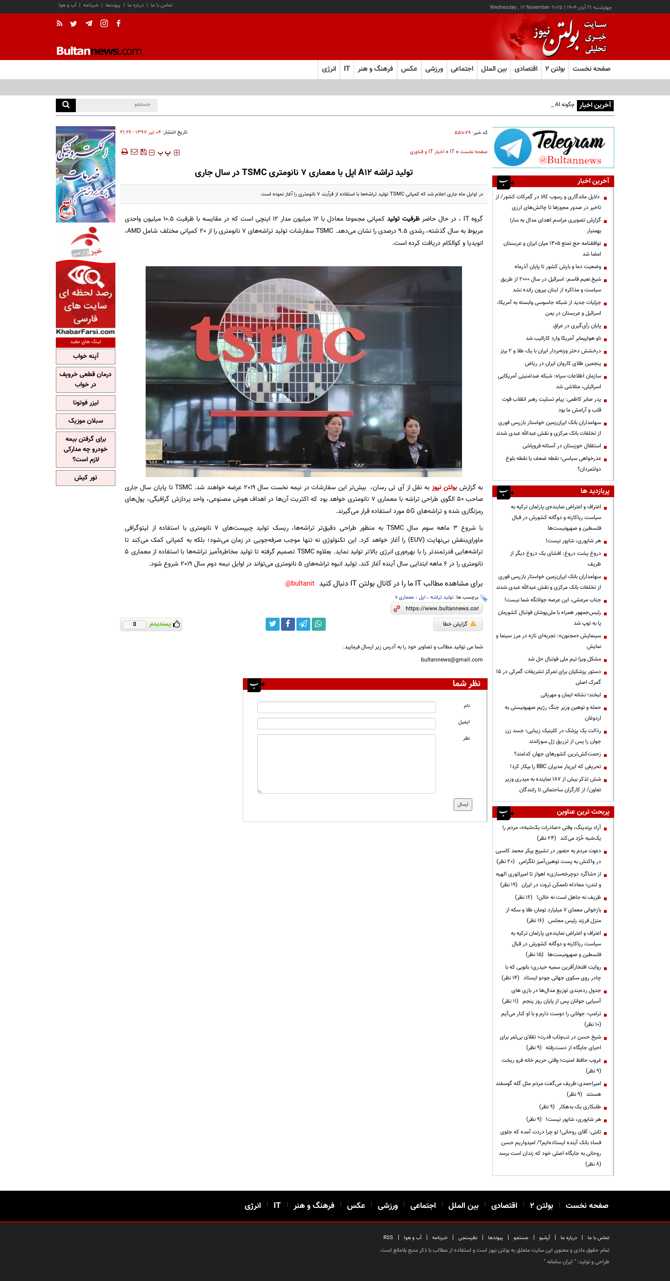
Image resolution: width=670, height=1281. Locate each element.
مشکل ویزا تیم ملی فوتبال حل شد (564, 659)
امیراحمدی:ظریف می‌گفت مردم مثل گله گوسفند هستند (548, 1089)
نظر (466, 738)
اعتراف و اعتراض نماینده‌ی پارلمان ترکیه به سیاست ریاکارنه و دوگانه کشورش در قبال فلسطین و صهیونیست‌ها (556, 518)
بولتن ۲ (555, 69)
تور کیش (85, 478)
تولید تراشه (442, 597)
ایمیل (464, 722)
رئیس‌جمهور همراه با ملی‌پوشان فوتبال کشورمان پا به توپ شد (549, 617)
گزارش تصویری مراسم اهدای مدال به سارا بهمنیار (555, 225)
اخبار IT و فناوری (427, 152)
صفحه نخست (591, 69)
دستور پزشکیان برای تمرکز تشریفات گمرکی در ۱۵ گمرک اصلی (548, 677)
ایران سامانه (560, 1262)
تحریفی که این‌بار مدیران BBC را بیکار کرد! (555, 766)
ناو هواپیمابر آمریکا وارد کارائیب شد (563, 338)
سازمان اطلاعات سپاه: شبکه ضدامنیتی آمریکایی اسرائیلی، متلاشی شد (549, 381)
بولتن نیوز (444, 487)
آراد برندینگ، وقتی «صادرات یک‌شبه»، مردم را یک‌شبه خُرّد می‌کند (551, 833)
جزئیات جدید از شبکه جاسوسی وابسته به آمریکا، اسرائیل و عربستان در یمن (549, 307)
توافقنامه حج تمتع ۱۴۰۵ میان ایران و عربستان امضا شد (552, 248)
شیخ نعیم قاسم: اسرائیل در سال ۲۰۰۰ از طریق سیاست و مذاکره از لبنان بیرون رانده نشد (551, 284)
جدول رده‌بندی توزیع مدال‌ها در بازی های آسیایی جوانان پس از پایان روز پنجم (551, 995)
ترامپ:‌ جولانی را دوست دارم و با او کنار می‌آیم (549, 1019)
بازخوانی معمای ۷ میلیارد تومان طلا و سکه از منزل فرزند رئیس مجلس (553, 915)
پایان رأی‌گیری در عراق (577, 326)
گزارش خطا (459, 624)
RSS (388, 1238)
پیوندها (113, 5)
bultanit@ (300, 584)
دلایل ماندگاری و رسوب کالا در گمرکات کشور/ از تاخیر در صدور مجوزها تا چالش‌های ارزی (548, 202)
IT (452, 152)
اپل (422, 597)
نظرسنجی (467, 1238)
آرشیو (544, 1238)
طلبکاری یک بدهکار (570, 1107)
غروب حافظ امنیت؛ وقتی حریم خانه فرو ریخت (550, 1065)
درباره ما (135, 5)
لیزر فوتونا (86, 403)
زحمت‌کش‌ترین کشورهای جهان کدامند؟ (557, 754)
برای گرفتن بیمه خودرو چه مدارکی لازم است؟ (85, 449)
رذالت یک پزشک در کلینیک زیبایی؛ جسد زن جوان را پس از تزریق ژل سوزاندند (553, 736)
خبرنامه (91, 5)
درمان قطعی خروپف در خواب (86, 380)
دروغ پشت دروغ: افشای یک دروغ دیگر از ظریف (555, 558)
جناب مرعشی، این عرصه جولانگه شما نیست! (552, 600)
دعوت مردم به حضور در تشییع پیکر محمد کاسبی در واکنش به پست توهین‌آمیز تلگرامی (548, 856)
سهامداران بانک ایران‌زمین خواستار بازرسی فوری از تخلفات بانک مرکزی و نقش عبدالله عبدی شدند (548, 428)
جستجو (521, 1238)
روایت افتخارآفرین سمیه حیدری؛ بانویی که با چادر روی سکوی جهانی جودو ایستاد (551, 972)
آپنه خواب (86, 356)
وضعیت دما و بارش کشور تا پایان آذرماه (558, 267)
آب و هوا (67, 5)
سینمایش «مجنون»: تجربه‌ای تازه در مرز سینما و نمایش (548, 641)
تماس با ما (162, 5)
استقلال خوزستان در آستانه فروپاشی (562, 446)
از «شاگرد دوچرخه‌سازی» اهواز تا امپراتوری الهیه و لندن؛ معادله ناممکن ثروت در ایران (548, 879)
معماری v (404, 597)
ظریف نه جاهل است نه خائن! (558, 897)
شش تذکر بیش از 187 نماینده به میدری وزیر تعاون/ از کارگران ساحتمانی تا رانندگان (553, 784)
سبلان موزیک (85, 421)
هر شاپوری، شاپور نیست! (573, 541)
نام (467, 706)
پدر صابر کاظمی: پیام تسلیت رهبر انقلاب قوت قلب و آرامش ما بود (551, 404)
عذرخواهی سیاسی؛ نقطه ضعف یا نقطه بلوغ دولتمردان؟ (553, 463)
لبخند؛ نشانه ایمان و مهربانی (571, 695)
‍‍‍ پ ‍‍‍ (164, 152)
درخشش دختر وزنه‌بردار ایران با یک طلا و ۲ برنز (550, 351)
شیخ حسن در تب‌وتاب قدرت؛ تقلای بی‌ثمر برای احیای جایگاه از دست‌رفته (550, 1042)
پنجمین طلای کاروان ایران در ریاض (563, 363)
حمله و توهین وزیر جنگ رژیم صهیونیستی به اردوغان (553, 712)
